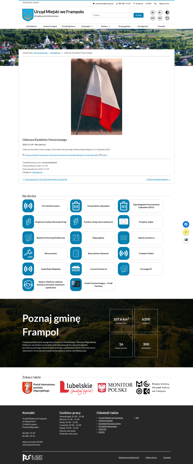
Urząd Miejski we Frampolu (111, 417)
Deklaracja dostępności (129, 457)
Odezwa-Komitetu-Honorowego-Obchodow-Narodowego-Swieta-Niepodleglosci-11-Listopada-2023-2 (62, 155)
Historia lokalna (106, 420)
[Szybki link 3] (186, 239)
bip (155, 3)
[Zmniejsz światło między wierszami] (160, 18)
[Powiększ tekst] (152, 12)
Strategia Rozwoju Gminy (110, 423)
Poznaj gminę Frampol (124, 27)
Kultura (106, 26)
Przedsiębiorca (68, 27)
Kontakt (161, 26)
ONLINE (102, 429)
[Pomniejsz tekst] (160, 12)
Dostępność (143, 26)
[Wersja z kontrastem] (167, 12)
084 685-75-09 (124, 3)
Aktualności (31, 26)
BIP (137, 417)
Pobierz (104, 155)
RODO (102, 432)
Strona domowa (41, 52)
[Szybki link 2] (186, 232)
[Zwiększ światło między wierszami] (152, 18)
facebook (139, 3)
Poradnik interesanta (108, 426)
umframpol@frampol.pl (104, 3)
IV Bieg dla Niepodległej (157, 179)
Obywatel (87, 26)
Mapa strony (164, 3)
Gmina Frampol (50, 27)
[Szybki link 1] (186, 224)
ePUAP (149, 3)
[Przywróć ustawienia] (167, 18)
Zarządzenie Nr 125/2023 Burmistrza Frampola (46, 179)
